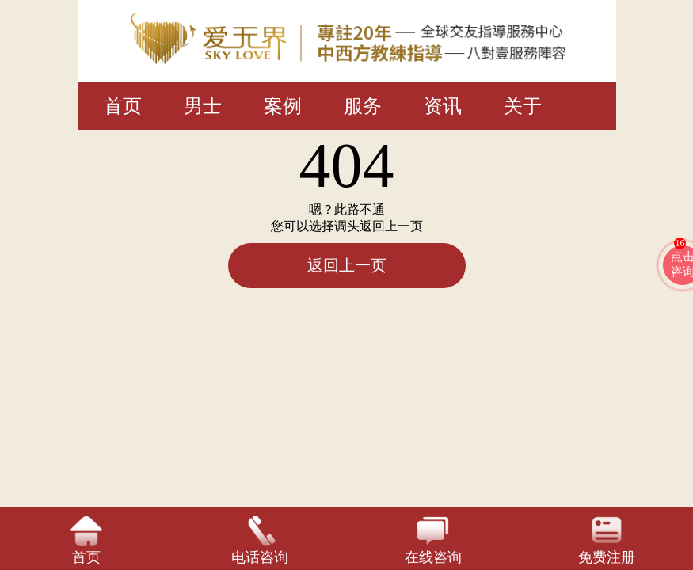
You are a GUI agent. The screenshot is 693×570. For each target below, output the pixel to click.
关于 (523, 106)
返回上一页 (346, 265)
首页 (123, 106)
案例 (283, 106)
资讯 (443, 106)
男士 (203, 106)
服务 (363, 106)
